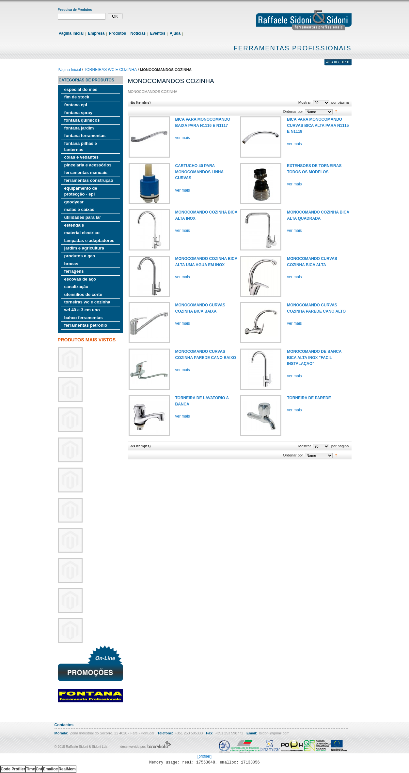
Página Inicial (71, 33)
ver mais (182, 137)
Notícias (138, 33)
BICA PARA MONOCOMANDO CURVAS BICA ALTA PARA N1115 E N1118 (318, 125)
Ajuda (175, 33)
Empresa (96, 33)
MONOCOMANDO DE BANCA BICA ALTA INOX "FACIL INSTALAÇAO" (314, 357)
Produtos (117, 33)
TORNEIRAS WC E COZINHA (110, 69)
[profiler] (204, 756)
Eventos (157, 33)
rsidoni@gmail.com (274, 733)
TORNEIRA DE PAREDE (309, 398)
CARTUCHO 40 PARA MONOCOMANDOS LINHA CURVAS (199, 171)
